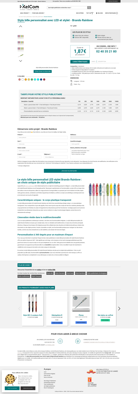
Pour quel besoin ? (38, 13)
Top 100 (89, 13)
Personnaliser (28, 388)
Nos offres (80, 13)
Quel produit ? (25, 13)
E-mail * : (20, 154)
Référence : (73, 134)
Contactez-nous (113, 1)
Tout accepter (12, 388)
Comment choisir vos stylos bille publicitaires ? (99, 342)
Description (102, 61)
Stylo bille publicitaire (38, 16)
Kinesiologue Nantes (49, 382)
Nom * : (19, 141)
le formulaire (49, 345)
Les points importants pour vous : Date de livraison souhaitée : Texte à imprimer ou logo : (95, 154)
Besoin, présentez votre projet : (78, 147)
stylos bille (51, 270)
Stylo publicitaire (27, 16)
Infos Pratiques (111, 13)
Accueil (21, 16)
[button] (21, 26)
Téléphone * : (47, 154)
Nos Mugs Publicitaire (50, 380)
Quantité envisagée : (75, 141)
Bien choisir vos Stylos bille (43, 71)
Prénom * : (20, 134)
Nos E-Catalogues (49, 388)
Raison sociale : (22, 147)
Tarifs (93, 61)
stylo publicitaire (29, 186)
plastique (20, 353)
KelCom (99, 13)
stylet (51, 354)
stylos (39, 270)
